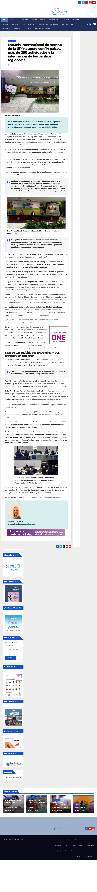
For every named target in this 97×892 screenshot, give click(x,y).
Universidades (28, 24)
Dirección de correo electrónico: (13, 647)
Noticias (27, 29)
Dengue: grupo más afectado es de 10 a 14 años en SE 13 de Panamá (60, 805)
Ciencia (15, 24)
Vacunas (6, 29)
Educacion (53, 20)
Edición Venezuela (42, 29)
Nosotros (13, 20)
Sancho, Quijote (80, 807)
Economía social (38, 20)
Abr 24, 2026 (10, 810)
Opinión (17, 29)
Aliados (24, 20)
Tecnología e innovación (48, 24)
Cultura (76, 20)
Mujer (5, 24)
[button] (87, 24)
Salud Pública (67, 24)
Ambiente (65, 20)
